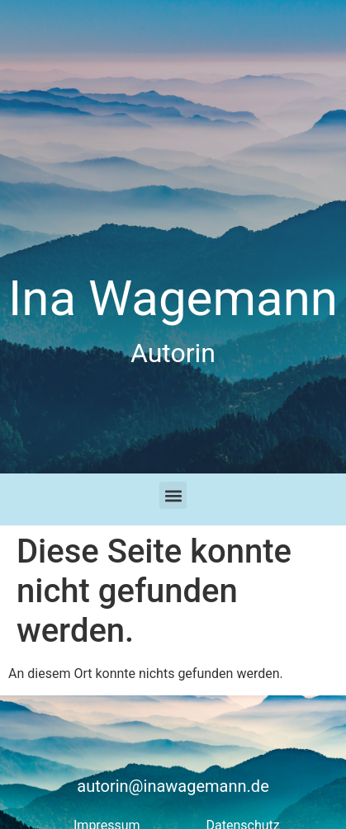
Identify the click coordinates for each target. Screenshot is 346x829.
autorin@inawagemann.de (173, 786)
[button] (173, 495)
